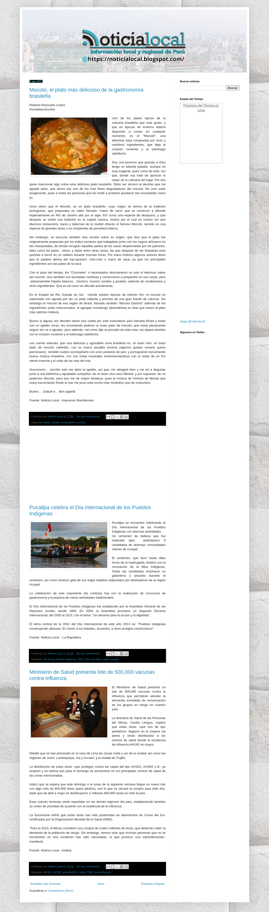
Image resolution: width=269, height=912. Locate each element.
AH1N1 (47, 872)
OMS (90, 872)
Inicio (101, 884)
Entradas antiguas (152, 884)
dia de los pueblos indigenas (59, 659)
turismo (81, 422)
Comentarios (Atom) (60, 890)
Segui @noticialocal (192, 321)
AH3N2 (57, 872)
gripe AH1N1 (70, 872)
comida (55, 422)
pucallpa (96, 659)
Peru (87, 659)
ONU (80, 659)
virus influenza (102, 872)
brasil (46, 422)
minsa (82, 872)
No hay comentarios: (89, 416)
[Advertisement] (97, 465)
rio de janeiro (68, 422)
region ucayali (110, 659)
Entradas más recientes (46, 884)
